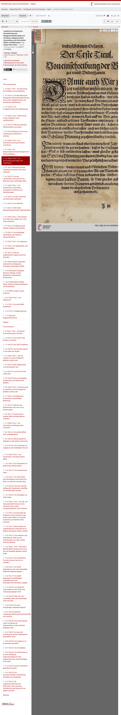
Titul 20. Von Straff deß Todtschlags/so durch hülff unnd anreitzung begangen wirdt (14, 589)
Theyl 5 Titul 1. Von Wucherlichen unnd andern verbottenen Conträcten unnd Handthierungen (13, 189)
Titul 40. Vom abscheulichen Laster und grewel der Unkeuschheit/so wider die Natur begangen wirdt (15, 624)
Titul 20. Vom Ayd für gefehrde (15, 344)
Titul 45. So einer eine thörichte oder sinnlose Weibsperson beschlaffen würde (15, 634)
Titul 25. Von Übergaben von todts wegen (15, 496)
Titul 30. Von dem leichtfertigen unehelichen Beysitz (14, 606)
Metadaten (5, 16)
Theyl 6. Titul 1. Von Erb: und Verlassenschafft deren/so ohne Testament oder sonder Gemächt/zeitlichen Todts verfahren (15, 505)
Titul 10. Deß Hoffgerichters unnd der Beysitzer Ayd (14, 366)
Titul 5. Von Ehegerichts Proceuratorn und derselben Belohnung (13, 398)
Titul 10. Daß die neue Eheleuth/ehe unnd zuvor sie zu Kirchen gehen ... (13, 407)
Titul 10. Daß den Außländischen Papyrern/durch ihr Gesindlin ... (14, 255)
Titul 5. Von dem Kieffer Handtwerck (13, 305)
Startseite (5, 9)
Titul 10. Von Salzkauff (13, 203)
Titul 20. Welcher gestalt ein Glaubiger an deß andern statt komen (15, 440)
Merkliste (100, 16)
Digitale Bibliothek (15, 9)
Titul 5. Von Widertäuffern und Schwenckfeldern (15, 247)
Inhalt (5, 79)
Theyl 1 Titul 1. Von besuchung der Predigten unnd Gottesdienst (15, 90)
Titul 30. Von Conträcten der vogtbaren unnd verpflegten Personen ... (15, 448)
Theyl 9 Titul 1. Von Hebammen (12, 299)
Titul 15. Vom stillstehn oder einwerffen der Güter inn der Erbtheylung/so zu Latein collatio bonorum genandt (15, 539)
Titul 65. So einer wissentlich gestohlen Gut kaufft (15, 667)
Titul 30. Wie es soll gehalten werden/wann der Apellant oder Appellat (15, 380)
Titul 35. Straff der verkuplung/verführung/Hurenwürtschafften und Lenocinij (16, 614)
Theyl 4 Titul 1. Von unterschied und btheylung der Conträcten (13, 425)
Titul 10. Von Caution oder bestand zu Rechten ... (14, 339)
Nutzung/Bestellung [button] (20, 69)
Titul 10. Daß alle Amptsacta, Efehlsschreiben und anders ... (15, 126)
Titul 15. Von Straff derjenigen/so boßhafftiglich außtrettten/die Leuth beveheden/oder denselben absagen (15, 579)
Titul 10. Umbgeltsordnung (14, 311)
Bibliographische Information (14, 63)
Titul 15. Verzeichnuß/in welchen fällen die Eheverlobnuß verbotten (14, 416)
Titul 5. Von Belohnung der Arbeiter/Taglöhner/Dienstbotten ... (14, 227)
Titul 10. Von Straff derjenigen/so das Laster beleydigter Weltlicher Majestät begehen (15, 569)
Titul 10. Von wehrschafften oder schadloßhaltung (14, 433)
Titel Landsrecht (8, 327)
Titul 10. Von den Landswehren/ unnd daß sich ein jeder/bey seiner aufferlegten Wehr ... (15, 179)
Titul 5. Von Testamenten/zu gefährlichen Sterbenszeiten (15, 465)
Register (6, 322)
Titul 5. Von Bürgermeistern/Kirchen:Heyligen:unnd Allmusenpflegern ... (16, 152)
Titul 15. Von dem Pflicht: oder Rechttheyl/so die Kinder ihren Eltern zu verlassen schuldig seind (15, 479)
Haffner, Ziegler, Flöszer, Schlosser (13, 292)
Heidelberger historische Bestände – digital (18, 4)
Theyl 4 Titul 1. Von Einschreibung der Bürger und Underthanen (13, 161)
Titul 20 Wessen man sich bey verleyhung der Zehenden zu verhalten (15, 134)
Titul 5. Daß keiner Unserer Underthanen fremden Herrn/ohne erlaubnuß (14, 170)
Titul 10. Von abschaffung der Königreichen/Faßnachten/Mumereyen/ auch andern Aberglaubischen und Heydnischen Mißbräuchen (16, 99)
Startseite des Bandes (12, 60)
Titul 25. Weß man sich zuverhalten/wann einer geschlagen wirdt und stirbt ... (15, 598)
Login (113, 16)
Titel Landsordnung (9, 84)
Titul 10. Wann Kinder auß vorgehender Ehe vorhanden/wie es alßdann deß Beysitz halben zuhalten (15, 529)
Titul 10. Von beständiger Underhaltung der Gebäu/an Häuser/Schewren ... (13, 235)
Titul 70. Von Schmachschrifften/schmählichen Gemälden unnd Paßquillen (14, 675)
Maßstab (6, 695)
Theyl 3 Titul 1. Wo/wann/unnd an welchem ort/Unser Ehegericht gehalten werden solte (15, 389)
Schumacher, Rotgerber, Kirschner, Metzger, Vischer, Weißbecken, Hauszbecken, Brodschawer (13, 274)
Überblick (14, 16)
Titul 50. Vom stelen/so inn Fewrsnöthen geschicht (15, 642)
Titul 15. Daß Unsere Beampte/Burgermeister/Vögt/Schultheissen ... (16, 210)
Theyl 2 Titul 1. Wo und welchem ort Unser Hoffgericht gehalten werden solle (13, 358)
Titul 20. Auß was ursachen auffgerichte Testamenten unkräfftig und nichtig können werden (15, 488)
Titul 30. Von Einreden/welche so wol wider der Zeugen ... (15, 350)
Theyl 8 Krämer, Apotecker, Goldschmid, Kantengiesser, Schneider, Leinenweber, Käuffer (14, 264)
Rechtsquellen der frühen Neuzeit (16, 65)
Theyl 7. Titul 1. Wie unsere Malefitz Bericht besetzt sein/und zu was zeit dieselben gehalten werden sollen (15, 550)
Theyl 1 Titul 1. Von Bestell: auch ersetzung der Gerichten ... (14, 332)
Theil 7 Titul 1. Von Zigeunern (15, 241)
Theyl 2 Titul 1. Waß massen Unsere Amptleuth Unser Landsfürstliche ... (14, 118)
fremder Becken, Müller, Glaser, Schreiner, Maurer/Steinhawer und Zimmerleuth (15, 284)
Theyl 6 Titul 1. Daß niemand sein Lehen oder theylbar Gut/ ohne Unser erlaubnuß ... (15, 219)
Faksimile (22, 16)
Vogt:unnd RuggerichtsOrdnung (10, 317)
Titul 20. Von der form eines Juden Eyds (14, 373)
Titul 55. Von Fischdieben (14, 648)
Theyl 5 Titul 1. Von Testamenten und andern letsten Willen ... (14, 457)
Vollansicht (41, 16)
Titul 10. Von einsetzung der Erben (15, 471)
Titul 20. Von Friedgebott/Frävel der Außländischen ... (15, 109)
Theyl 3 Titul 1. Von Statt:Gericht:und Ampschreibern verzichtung (14, 143)
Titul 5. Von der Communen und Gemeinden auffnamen (14, 198)
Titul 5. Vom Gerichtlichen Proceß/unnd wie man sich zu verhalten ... (14, 560)
